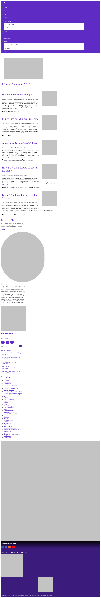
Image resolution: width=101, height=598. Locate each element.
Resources (7, 41)
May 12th (6, 415)
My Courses (9, 28)
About (5, 11)
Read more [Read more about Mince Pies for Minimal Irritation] (35, 132)
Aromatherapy (7, 383)
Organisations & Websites (13, 45)
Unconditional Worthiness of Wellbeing (11, 353)
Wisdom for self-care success (9, 362)
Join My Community (7, 333)
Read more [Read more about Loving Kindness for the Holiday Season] (10, 212)
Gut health (6, 404)
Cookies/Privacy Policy (33, 595)
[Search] (20, 346)
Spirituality (7, 433)
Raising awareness (8, 420)
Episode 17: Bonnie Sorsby (8, 367)
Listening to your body (10, 410)
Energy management (9, 399)
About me (6, 380)
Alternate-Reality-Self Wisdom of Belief (11, 357)
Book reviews (7, 387)
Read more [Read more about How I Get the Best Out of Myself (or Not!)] (5, 184)
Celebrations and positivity (11, 388)
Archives (6, 17)
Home (5, 7)
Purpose (6, 418)
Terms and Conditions (46, 595)
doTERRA (6, 398)
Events (5, 215)
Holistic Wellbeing (9, 407)
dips (5, 396)
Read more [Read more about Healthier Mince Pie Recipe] (17, 108)
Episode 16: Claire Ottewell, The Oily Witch (12, 371)
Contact (5, 51)
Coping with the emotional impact (12, 160)
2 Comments (36, 187)
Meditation (11, 215)
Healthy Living (28, 187)
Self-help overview (9, 425)
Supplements (7, 436)
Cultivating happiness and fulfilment (13, 187)
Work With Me (8, 21)
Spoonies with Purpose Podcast (12, 434)
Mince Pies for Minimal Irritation (20, 118)
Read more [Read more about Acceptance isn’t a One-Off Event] (29, 157)
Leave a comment (14, 111)
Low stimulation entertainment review (14, 413)
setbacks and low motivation (11, 429)
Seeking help (7, 423)
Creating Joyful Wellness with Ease (13, 393)
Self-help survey (8, 426)
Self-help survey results (10, 428)
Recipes (5, 34)
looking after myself (9, 412)
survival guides (8, 437)
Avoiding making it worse (10, 385)
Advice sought (7, 382)
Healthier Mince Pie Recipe (17, 94)
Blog (5, 14)
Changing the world (9, 390)
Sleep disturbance (8, 431)
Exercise (6, 402)
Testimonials (7, 38)
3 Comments (12, 135)
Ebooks (8, 48)
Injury (5, 409)
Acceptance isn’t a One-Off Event (20, 143)
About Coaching (11, 24)
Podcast (5, 31)
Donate (3, 229)
